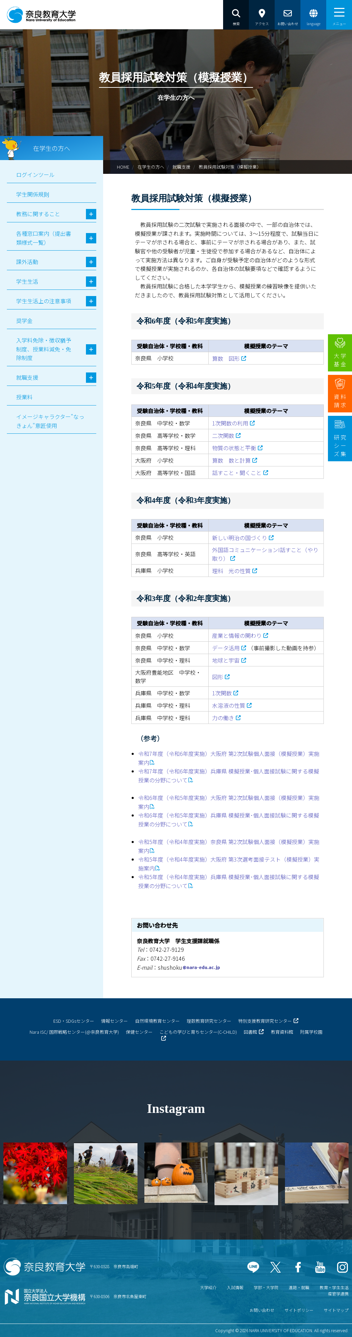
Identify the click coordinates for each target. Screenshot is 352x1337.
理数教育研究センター (209, 1021)
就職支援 (181, 167)
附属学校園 (311, 1032)
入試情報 (235, 1287)
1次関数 (222, 693)
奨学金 (24, 320)
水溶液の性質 (228, 705)
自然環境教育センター (157, 1021)
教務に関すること (38, 214)
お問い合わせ (262, 1310)
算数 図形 (226, 358)
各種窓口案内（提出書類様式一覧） (43, 237)
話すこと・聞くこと (237, 473)
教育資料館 (282, 1032)
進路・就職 (299, 1287)
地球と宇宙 (226, 660)
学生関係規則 (32, 194)
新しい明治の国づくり (239, 538)
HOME (123, 167)
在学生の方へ (151, 167)
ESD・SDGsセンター (73, 1021)
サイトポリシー (299, 1310)
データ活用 (226, 648)
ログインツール (35, 174)
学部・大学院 (266, 1287)
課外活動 (27, 261)
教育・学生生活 (334, 1287)
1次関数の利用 (230, 423)
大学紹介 (208, 1287)
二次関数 (223, 435)
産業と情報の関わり (237, 635)
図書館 (250, 1032)
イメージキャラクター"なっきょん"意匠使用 (50, 421)
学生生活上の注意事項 (43, 301)
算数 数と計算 (231, 460)
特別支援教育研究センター (265, 1021)
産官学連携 (338, 1293)
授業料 (24, 397)
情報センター (114, 1021)
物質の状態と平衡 (234, 448)
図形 (217, 677)
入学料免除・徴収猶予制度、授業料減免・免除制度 (43, 349)
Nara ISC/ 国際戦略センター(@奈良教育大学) (74, 1032)
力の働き (223, 718)
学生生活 (27, 281)
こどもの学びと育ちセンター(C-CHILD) (198, 1032)
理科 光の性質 (231, 571)
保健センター (139, 1032)
